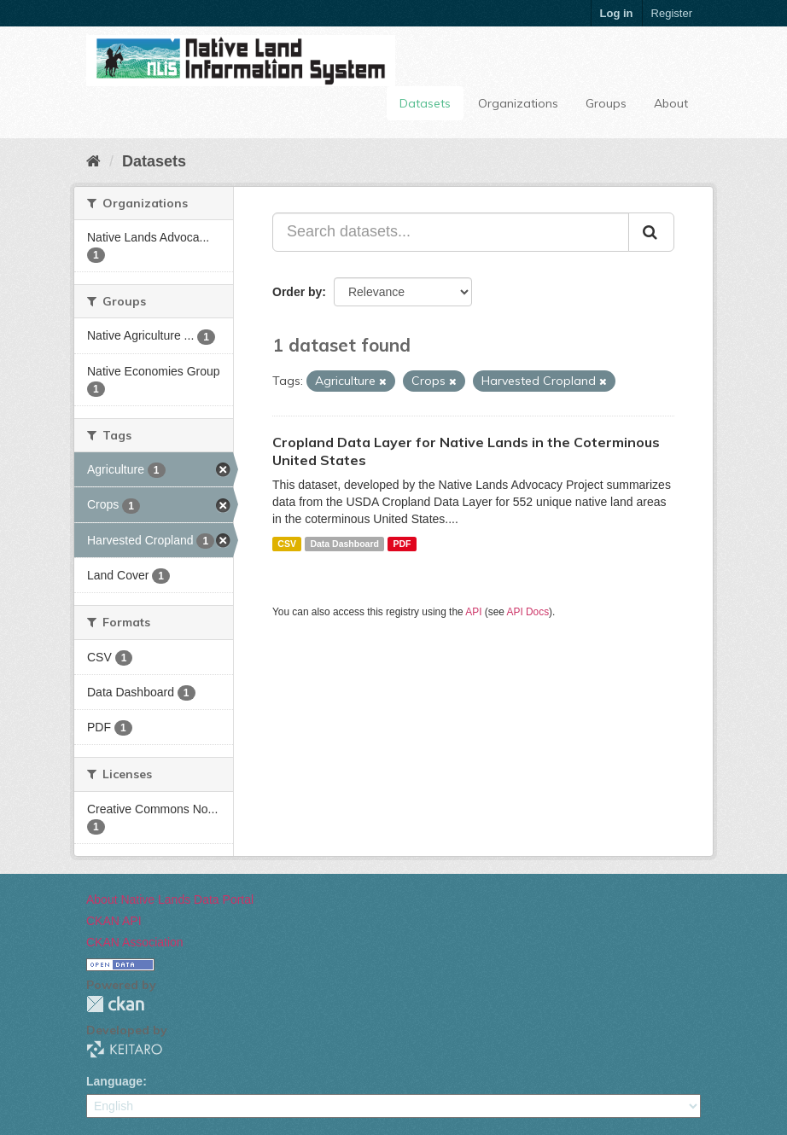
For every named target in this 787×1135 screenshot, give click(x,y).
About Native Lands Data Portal (170, 899)
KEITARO (124, 1049)
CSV (286, 543)
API (473, 612)
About (671, 103)
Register (671, 13)
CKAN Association (135, 942)
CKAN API (114, 921)
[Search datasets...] (450, 232)
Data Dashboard (344, 543)
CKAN (115, 1004)
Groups (606, 103)
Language (114, 1081)
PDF (402, 543)
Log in (616, 13)
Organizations (518, 103)
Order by (297, 292)
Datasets (425, 103)
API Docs (528, 612)
